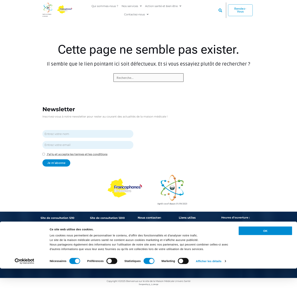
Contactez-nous (136, 13)
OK (265, 250)
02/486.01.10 (55, 238)
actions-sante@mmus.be (162, 239)
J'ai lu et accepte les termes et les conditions (77, 154)
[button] (131, 7)
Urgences (185, 226)
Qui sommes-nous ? (104, 7)
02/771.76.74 (127, 238)
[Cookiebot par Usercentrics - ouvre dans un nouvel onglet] (24, 280)
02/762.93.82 (104, 238)
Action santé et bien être (163, 7)
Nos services (132, 7)
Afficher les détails (208, 280)
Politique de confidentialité (196, 232)
